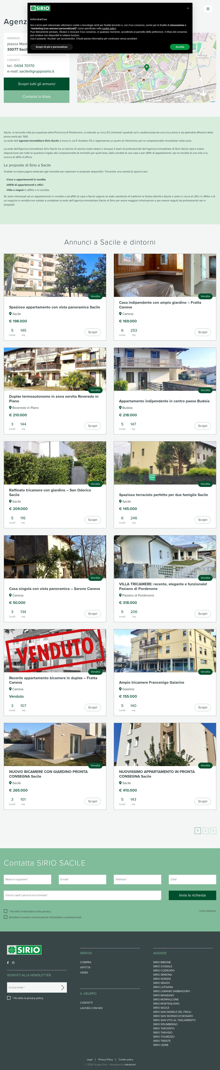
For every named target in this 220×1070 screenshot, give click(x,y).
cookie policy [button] (109, 28)
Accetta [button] (179, 46)
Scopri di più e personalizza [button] (51, 46)
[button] (188, 8)
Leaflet (212, 101)
